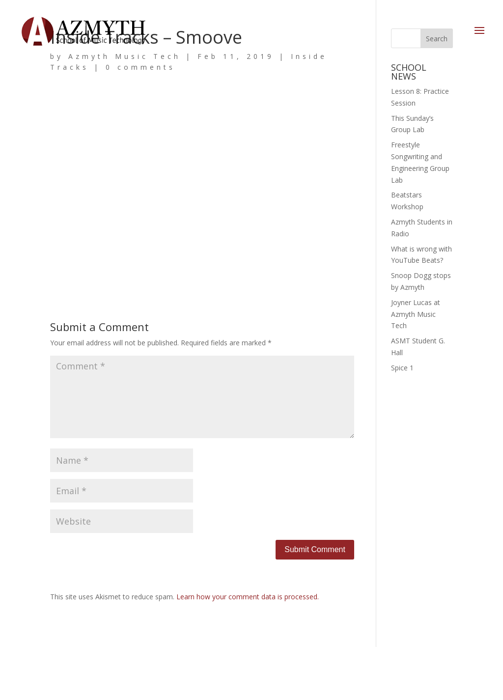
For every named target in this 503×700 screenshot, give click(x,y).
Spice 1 (402, 367)
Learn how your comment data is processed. (247, 596)
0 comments (140, 67)
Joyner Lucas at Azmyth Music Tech (415, 314)
